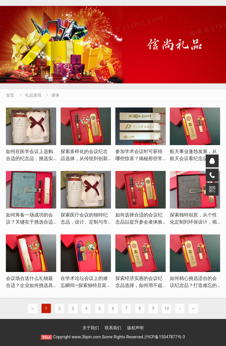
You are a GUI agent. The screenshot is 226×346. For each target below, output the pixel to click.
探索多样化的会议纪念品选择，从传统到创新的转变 (84, 158)
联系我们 (113, 327)
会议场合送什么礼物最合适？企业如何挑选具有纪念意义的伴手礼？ (29, 285)
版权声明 (135, 327)
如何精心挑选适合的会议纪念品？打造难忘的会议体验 (193, 285)
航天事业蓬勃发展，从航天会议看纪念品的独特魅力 (193, 158)
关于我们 (90, 327)
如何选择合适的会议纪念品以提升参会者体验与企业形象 (138, 222)
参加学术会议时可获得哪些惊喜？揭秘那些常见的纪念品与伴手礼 (138, 158)
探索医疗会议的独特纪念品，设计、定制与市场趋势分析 (84, 222)
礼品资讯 (33, 95)
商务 (55, 95)
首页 (10, 95)
